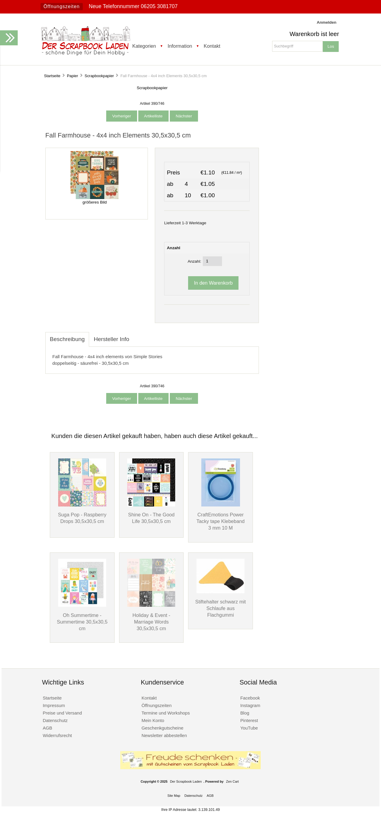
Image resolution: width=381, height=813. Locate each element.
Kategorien (144, 46)
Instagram (250, 705)
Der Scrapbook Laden (186, 781)
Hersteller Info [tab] (111, 339)
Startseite (52, 76)
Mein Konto (153, 720)
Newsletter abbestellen (164, 735)
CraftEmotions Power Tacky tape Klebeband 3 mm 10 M (220, 521)
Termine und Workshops (166, 712)
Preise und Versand (62, 712)
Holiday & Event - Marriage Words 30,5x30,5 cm (151, 621)
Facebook (250, 697)
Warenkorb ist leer (314, 34)
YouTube (249, 727)
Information (180, 46)
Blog (244, 712)
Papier (72, 76)
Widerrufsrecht (57, 735)
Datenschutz (55, 720)
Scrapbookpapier (99, 76)
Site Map (173, 795)
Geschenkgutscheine (163, 727)
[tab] (138, 336)
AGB (47, 727)
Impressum (54, 705)
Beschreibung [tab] (67, 339)
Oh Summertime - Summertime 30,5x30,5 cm (82, 621)
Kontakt (212, 46)
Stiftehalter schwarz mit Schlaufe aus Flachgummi (220, 608)
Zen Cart (232, 781)
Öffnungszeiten (62, 6)
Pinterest (249, 720)
